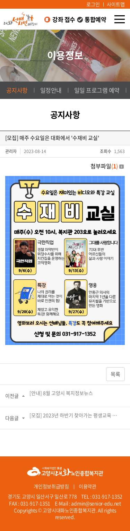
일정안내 (51, 90)
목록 (115, 374)
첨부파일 (107, 166)
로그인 (93, 4)
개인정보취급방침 (51, 486)
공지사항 (17, 90)
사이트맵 (116, 4)
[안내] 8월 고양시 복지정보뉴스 (61, 392)
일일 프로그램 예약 (97, 90)
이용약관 (87, 486)
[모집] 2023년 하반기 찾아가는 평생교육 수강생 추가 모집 (74, 415)
